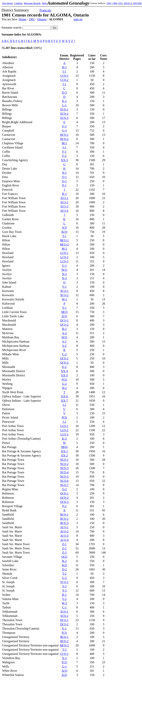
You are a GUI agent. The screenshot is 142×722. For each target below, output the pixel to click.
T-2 (64, 573)
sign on (78, 19)
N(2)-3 (64, 468)
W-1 (64, 299)
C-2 (64, 354)
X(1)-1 (64, 291)
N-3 (64, 278)
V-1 (64, 286)
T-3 (64, 649)
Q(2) (64, 556)
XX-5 (64, 375)
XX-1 (64, 451)
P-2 (64, 506)
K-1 (64, 101)
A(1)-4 (64, 540)
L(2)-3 (64, 434)
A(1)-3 (64, 535)
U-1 (64, 265)
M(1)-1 (64, 240)
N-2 (64, 274)
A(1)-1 (64, 527)
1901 (109, 3)
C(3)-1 (64, 75)
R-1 (64, 193)
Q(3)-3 (64, 502)
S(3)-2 (64, 615)
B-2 (64, 329)
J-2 (64, 421)
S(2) (64, 565)
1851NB (137, 3)
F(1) (64, 632)
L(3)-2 (64, 257)
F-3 (64, 126)
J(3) (64, 227)
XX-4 (64, 371)
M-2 (64, 248)
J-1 (64, 84)
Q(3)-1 (64, 493)
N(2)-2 (64, 464)
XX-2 (64, 455)
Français (45, 10)
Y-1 (64, 307)
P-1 (64, 185)
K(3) (64, 231)
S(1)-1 (64, 198)
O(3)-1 (64, 358)
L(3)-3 (64, 261)
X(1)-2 (64, 295)
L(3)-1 (64, 253)
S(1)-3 (64, 206)
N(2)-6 (64, 480)
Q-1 (64, 177)
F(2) (64, 379)
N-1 (64, 172)
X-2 (64, 658)
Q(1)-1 (64, 320)
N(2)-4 (64, 472)
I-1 (64, 71)
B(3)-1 (64, 637)
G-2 (64, 383)
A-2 (64, 333)
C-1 (64, 607)
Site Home (7, 3)
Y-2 (64, 586)
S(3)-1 (64, 611)
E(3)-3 (64, 118)
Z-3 (64, 552)
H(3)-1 (64, 134)
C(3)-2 (64, 80)
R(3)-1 (64, 514)
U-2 (64, 577)
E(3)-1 (64, 109)
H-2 (64, 388)
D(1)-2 (64, 624)
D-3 (64, 92)
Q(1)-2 (64, 324)
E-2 (64, 366)
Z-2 (64, 548)
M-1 (64, 143)
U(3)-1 (64, 653)
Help (44, 3)
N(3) (64, 337)
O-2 (64, 489)
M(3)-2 (64, 645)
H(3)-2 (64, 139)
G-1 (64, 666)
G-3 (64, 130)
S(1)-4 (64, 210)
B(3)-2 (64, 641)
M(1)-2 (64, 244)
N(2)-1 (64, 459)
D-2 (64, 569)
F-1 (64, 151)
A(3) (64, 670)
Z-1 (64, 544)
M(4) (64, 447)
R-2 (64, 561)
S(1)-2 (64, 202)
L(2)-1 (64, 426)
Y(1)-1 (64, 582)
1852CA (128, 3)
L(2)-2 (64, 430)
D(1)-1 (64, 620)
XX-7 (64, 400)
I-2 (64, 404)
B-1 (64, 594)
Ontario (41, 19)
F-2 (64, 155)
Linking (18, 3)
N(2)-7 (64, 485)
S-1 (64, 341)
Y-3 (64, 590)
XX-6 (64, 396)
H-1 (64, 67)
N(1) (64, 269)
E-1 (64, 628)
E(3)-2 (64, 113)
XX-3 (64, 160)
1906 (114, 3)
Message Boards (32, 3)
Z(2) (64, 675)
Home (22, 19)
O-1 (64, 181)
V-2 (64, 599)
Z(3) (64, 316)
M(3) (64, 312)
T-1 (64, 236)
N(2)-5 (64, 476)
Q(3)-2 (64, 497)
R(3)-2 (64, 518)
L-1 (64, 105)
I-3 (64, 147)
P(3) (64, 417)
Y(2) (64, 662)
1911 (120, 3)
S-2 (64, 345)
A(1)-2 (64, 531)
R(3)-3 (64, 523)
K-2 (64, 438)
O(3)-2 (64, 362)
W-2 (64, 603)
